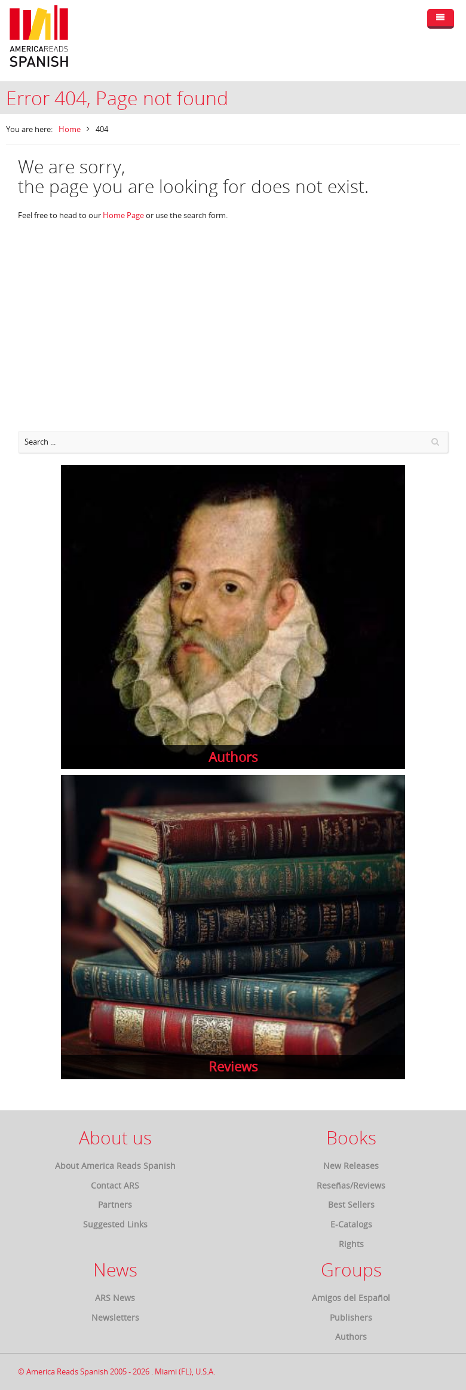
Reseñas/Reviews (351, 1185)
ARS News (115, 1297)
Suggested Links (115, 1224)
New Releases (351, 1165)
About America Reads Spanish (115, 1165)
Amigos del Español (351, 1297)
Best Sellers (351, 1204)
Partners (115, 1204)
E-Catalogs (351, 1224)
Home (70, 129)
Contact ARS (115, 1185)
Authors (351, 1336)
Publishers (351, 1317)
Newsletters (115, 1317)
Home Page (123, 215)
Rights (351, 1244)
